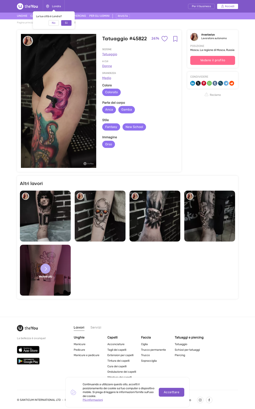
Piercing (180, 355)
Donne (107, 66)
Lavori (79, 327)
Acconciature (116, 344)
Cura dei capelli (117, 366)
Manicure (79, 344)
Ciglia (144, 344)
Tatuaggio (109, 54)
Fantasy (111, 127)
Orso (108, 144)
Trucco (145, 355)
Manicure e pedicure (86, 355)
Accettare (171, 392)
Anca (109, 109)
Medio (106, 78)
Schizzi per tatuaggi (187, 350)
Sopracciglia (149, 360)
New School (134, 127)
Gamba (126, 109)
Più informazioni (93, 400)
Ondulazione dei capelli (121, 371)
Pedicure (79, 350)
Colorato (111, 92)
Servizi (95, 327)
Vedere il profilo (212, 60)
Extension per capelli (120, 355)
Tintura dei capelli (118, 360)
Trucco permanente (153, 350)
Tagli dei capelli (116, 350)
